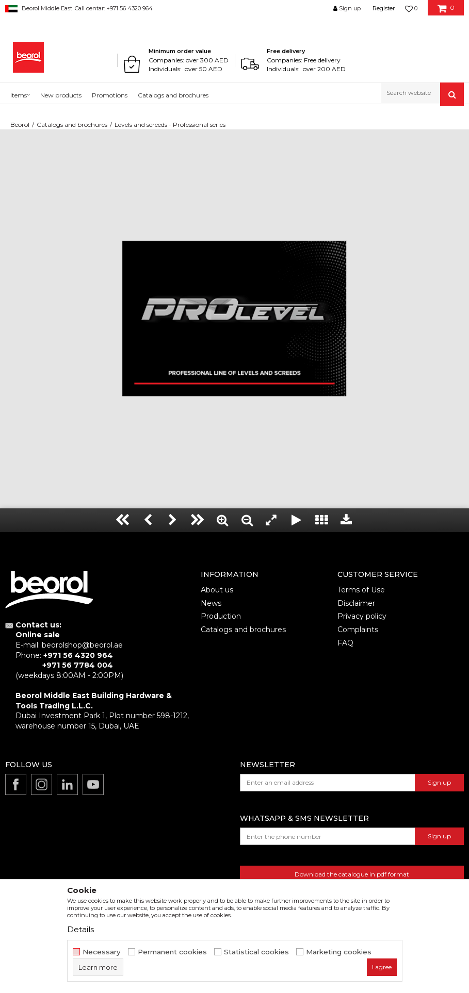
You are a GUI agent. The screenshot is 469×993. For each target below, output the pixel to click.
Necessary (102, 952)
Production (221, 616)
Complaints (357, 629)
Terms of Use (361, 589)
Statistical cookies (256, 952)
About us (217, 589)
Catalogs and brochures (72, 124)
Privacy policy (361, 616)
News (211, 603)
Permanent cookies (172, 952)
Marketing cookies (338, 952)
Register (384, 8)
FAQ (345, 643)
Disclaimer (356, 603)
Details (80, 929)
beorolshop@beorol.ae (82, 645)
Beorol (19, 124)
